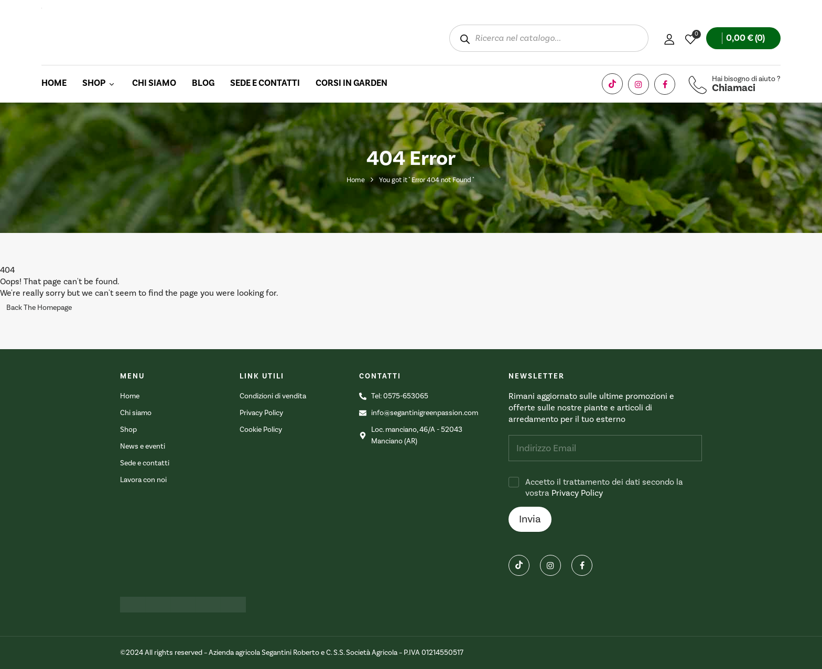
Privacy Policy (577, 493)
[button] (743, 38)
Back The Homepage (39, 308)
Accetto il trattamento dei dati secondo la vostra (604, 487)
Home (356, 180)
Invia (530, 519)
